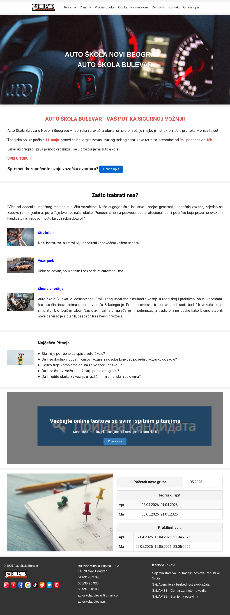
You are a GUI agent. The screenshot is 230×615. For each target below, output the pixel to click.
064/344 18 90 (88, 589)
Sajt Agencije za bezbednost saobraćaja (181, 584)
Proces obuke (104, 7)
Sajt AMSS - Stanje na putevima (175, 596)
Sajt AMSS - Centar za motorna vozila (179, 590)
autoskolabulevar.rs (92, 601)
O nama (85, 7)
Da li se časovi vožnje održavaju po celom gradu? (80, 371)
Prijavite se (115, 441)
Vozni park (46, 261)
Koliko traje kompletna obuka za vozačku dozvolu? (82, 365)
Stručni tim (46, 233)
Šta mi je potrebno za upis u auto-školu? (73, 353)
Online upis (191, 7)
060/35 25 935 (88, 583)
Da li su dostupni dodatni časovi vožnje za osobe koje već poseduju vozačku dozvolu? (109, 359)
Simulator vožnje (50, 289)
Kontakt (174, 7)
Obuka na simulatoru (133, 7)
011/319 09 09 (88, 577)
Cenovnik (158, 7)
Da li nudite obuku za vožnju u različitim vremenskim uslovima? (91, 376)
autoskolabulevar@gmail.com (99, 595)
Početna (70, 7)
